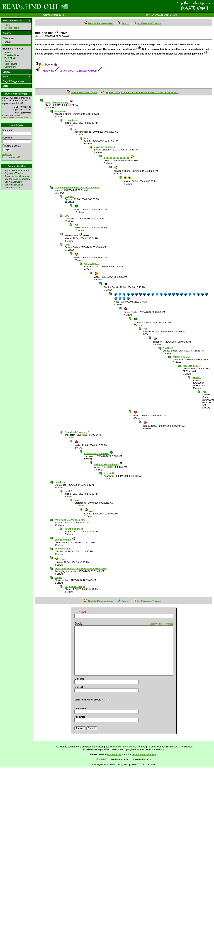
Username (7, 130)
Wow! (90, 511)
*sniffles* (168, 348)
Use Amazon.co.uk (13, 185)
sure (76, 500)
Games (8, 61)
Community (10, 67)
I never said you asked (98, 453)
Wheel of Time (11, 55)
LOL (67, 215)
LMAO (68, 244)
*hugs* (58, 577)
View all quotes (8, 117)
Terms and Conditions (144, 754)
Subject (80, 612)
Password (7, 137)
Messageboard (12, 28)
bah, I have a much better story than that (77, 187)
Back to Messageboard (100, 23)
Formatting (168, 624)
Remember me (13, 146)
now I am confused (104, 147)
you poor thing (65, 539)
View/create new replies (84, 92)
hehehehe (60, 482)
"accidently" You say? (77, 432)
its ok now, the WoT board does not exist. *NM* (81, 568)
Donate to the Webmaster (17, 176)
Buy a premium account (16, 170)
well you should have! (108, 464)
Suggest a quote (21, 117)
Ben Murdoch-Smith (124, 746)
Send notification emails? (88, 699)
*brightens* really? (75, 586)
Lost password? (11, 157)
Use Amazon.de (12, 187)
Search (125, 23)
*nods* (68, 491)
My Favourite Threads (149, 23)
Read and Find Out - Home (54, 6)
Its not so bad (62, 548)
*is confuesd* (72, 120)
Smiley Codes (156, 624)
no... (76, 129)
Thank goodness (74, 529)
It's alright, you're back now (70, 520)
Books (7, 52)
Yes (145, 328)
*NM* (60, 559)
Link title (79, 678)
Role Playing (10, 64)
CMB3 (7, 45)
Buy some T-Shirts (13, 173)
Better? (197, 377)
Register (7, 154)
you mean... (61, 111)
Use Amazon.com (13, 182)
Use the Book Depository (17, 179)
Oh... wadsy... (91, 263)
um (86, 138)
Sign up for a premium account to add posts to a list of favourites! (142, 92)
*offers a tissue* (181, 357)
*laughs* (69, 196)
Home (7, 25)
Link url (78, 687)
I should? (109, 473)
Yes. (204, 391)
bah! (76, 224)
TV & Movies (10, 58)
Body (78, 623)
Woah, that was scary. (59, 102)
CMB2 (7, 42)
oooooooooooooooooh (119, 158)
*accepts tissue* (192, 366)
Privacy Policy (115, 754)
